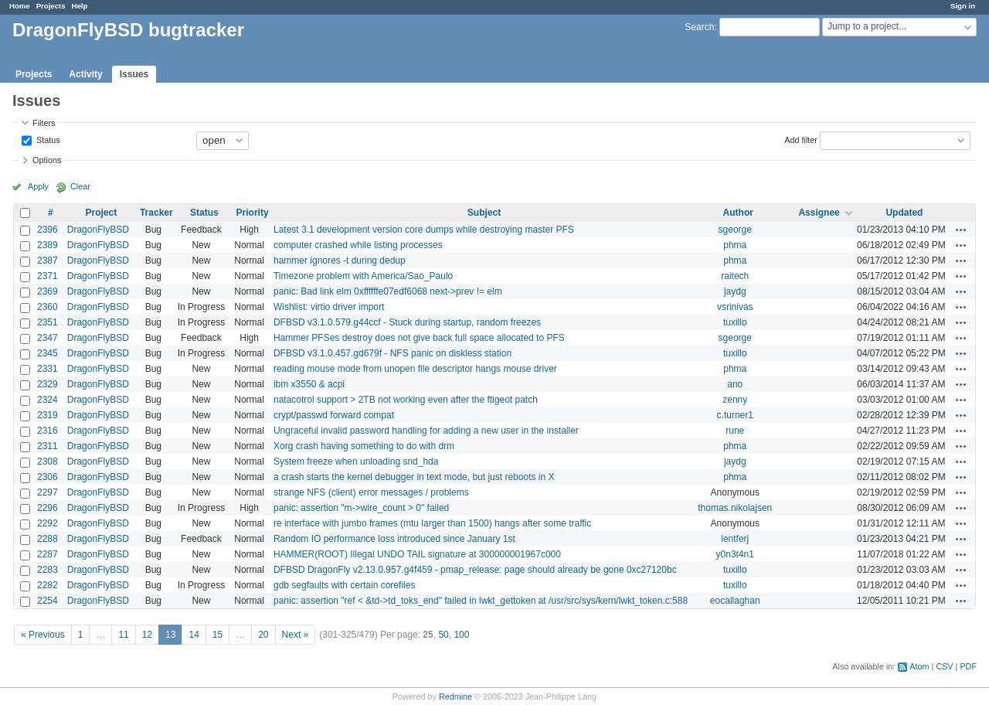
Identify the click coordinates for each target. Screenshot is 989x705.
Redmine (455, 696)
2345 (47, 353)
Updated (904, 212)
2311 (47, 446)
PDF (968, 666)
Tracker (156, 212)
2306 (47, 477)
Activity (85, 74)
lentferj (735, 538)
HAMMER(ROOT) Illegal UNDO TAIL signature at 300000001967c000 (417, 554)
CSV (944, 666)
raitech (735, 276)
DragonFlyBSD (98, 229)
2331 (47, 368)
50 (443, 634)
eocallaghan (735, 600)
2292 (47, 523)
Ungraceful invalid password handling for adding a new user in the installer (426, 430)
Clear (80, 186)
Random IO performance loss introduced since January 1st (394, 538)
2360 (47, 306)
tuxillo (735, 322)
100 (461, 634)
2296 (47, 507)
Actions (961, 229)
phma (734, 245)
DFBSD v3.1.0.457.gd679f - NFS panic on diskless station (392, 353)
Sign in (962, 6)
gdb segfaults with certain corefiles (344, 585)
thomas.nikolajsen (735, 507)
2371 (47, 276)
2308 (47, 461)
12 (147, 634)
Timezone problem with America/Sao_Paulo (363, 276)
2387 (47, 260)
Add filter (800, 139)
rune (735, 430)
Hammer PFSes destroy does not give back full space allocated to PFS (419, 337)
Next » (295, 634)
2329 (47, 384)
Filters (43, 123)
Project (101, 212)
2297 (47, 492)
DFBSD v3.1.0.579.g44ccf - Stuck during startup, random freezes (407, 322)
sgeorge (735, 229)
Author (738, 212)
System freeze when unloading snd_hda (356, 461)
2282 (47, 585)
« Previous (43, 634)
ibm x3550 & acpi (309, 384)
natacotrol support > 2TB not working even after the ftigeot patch (406, 399)
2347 (47, 337)
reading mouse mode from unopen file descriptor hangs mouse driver (415, 368)
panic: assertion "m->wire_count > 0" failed (361, 507)
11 (123, 634)
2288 (47, 538)
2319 (47, 415)
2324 (47, 399)
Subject (484, 212)
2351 (47, 322)
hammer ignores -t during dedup (340, 260)
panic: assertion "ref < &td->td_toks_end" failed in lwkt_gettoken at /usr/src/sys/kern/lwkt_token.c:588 (481, 600)
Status (47, 139)
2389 (47, 245)
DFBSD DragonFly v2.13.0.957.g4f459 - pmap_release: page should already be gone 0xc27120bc (475, 569)
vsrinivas (735, 306)
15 (217, 634)
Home (19, 6)
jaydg (735, 291)
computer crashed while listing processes (358, 245)
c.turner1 (735, 415)
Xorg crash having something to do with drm (364, 446)
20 (263, 634)
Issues (134, 74)
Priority (252, 212)
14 (194, 634)
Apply (38, 186)
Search (699, 27)
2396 (47, 229)
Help (80, 6)
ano (735, 384)
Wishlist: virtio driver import (329, 306)
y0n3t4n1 (735, 554)
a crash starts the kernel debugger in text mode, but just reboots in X (414, 477)
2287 (47, 554)
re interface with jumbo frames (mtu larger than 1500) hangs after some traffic (432, 523)
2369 (47, 291)
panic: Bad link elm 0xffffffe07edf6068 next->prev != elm (388, 291)
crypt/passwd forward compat (334, 415)
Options (46, 160)
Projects (51, 6)
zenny (734, 399)
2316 (47, 430)
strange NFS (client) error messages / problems (371, 492)
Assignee (818, 212)
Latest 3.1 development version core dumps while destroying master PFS (424, 229)
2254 (47, 600)
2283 (47, 569)
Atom (919, 666)
